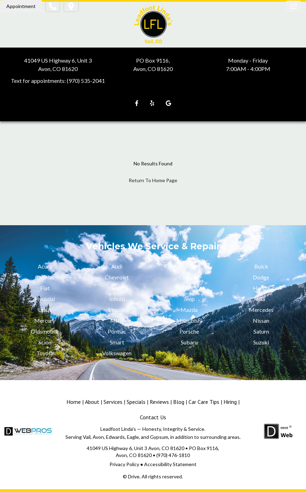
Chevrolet (117, 277)
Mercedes (261, 309)
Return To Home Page (153, 180)
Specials (136, 401)
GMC (189, 288)
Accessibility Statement (170, 464)
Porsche (189, 331)
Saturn (261, 331)
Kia (261, 298)
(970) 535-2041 (86, 80)
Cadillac (45, 277)
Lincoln (117, 309)
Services (113, 401)
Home (73, 401)
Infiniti (117, 298)
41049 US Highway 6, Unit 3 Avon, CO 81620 (135, 448)
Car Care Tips (203, 401)
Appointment (21, 6)
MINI (117, 320)
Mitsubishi (189, 320)
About (92, 401)
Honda (261, 288)
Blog (178, 401)
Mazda (189, 309)
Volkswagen (116, 353)
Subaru (189, 342)
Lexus (45, 309)
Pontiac (117, 331)
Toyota (45, 353)
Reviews (159, 401)
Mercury (44, 320)
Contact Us (153, 417)
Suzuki (261, 342)
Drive (134, 476)
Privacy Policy (124, 464)
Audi (116, 266)
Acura (45, 266)
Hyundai (45, 298)
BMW (189, 266)
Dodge (261, 277)
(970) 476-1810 (173, 455)
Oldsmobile (45, 331)
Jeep (189, 298)
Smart (117, 342)
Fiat (45, 288)
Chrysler (189, 277)
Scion (44, 342)
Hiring (230, 401)
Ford (116, 288)
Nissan (261, 320)
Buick (261, 266)
